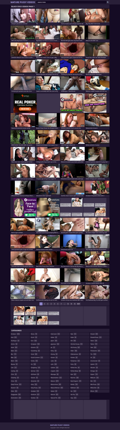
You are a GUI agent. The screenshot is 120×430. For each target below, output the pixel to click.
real (73, 374)
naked (54, 391)
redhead (75, 388)
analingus (15, 341)
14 (68, 304)
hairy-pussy (36, 388)
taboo (93, 341)
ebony (34, 334)
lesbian (55, 367)
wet (93, 381)
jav (53, 347)
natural (54, 394)
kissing (54, 354)
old (73, 341)
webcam (94, 378)
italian (54, 337)
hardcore (35, 394)
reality (74, 384)
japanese (55, 344)
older (74, 351)
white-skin (94, 388)
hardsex (34, 398)
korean (54, 357)
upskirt (93, 364)
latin (54, 364)
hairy (34, 384)
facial (34, 354)
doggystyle (16, 394)
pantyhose (75, 361)
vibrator (94, 367)
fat (33, 364)
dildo (14, 391)
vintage (94, 371)
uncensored (95, 361)
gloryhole (35, 381)
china (14, 381)
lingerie (55, 371)
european (35, 344)
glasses (34, 378)
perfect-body (76, 371)
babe (14, 351)
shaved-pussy (96, 337)
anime (14, 344)
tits (93, 354)
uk (92, 357)
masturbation (56, 378)
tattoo (93, 344)
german (35, 371)
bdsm (14, 361)
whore (94, 391)
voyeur (94, 374)
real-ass (75, 378)
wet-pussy (95, 384)
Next (78, 304)
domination (16, 398)
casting (14, 371)
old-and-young (77, 344)
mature (55, 381)
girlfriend (35, 374)
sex (73, 391)
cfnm (14, 374)
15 (71, 304)
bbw (14, 357)
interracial (55, 334)
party (73, 364)
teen (93, 347)
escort (34, 337)
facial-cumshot (37, 357)
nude (74, 337)
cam (14, 367)
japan (54, 341)
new (74, 334)
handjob (35, 391)
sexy (74, 398)
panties (74, 357)
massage (55, 374)
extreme (34, 347)
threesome (95, 351)
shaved (94, 334)
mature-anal (56, 384)
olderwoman (76, 354)
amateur (15, 334)
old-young (75, 347)
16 (74, 304)
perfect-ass (75, 367)
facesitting (35, 351)
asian (14, 347)
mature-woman (57, 388)
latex (54, 361)
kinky (54, 351)
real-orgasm (76, 381)
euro (34, 341)
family (34, 361)
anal (14, 337)
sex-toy (74, 394)
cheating (15, 378)
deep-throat (16, 384)
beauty (14, 364)
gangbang (35, 367)
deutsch (15, 388)
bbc (14, 354)
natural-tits (56, 398)
